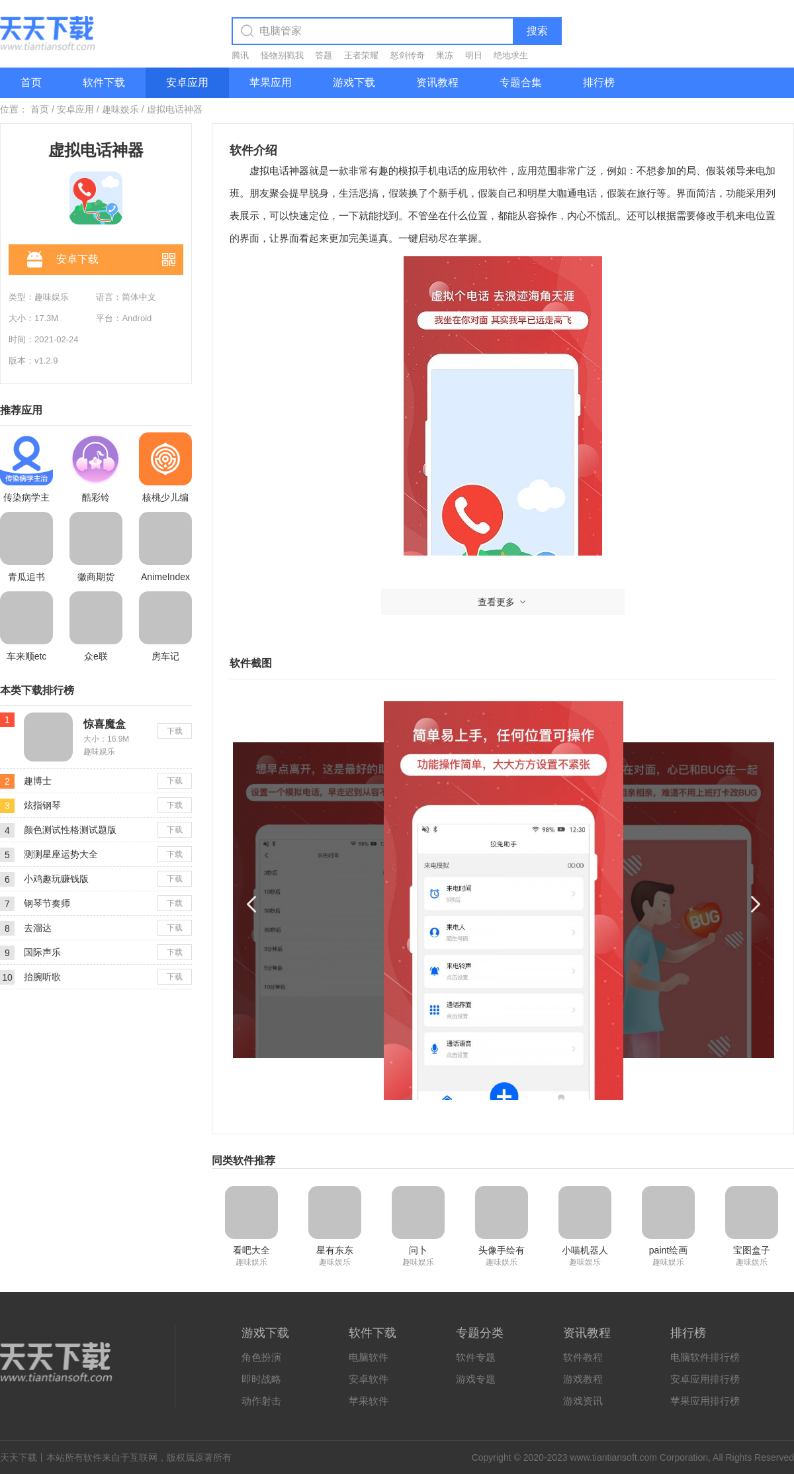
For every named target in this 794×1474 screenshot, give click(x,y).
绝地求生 (511, 55)
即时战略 (261, 1379)
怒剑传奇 (407, 55)
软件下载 (104, 82)
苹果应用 (270, 82)
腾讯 (240, 55)
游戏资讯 (583, 1400)
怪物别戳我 (282, 55)
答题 (323, 55)
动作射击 (261, 1400)
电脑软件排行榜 (705, 1357)
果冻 (444, 55)
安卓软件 (368, 1379)
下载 (175, 731)
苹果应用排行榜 (705, 1400)
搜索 (537, 30)
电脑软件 (368, 1357)
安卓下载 (63, 260)
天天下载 (18, 1457)
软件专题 (476, 1357)
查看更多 (503, 602)
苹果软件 (368, 1400)
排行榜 (599, 82)
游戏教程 (583, 1379)
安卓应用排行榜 (705, 1379)
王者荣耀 (361, 55)
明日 (473, 55)
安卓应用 (187, 82)
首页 (31, 82)
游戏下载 (354, 82)
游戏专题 (476, 1379)
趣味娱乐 (120, 109)
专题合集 (521, 82)
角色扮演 (261, 1357)
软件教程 (583, 1357)
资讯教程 (437, 82)
